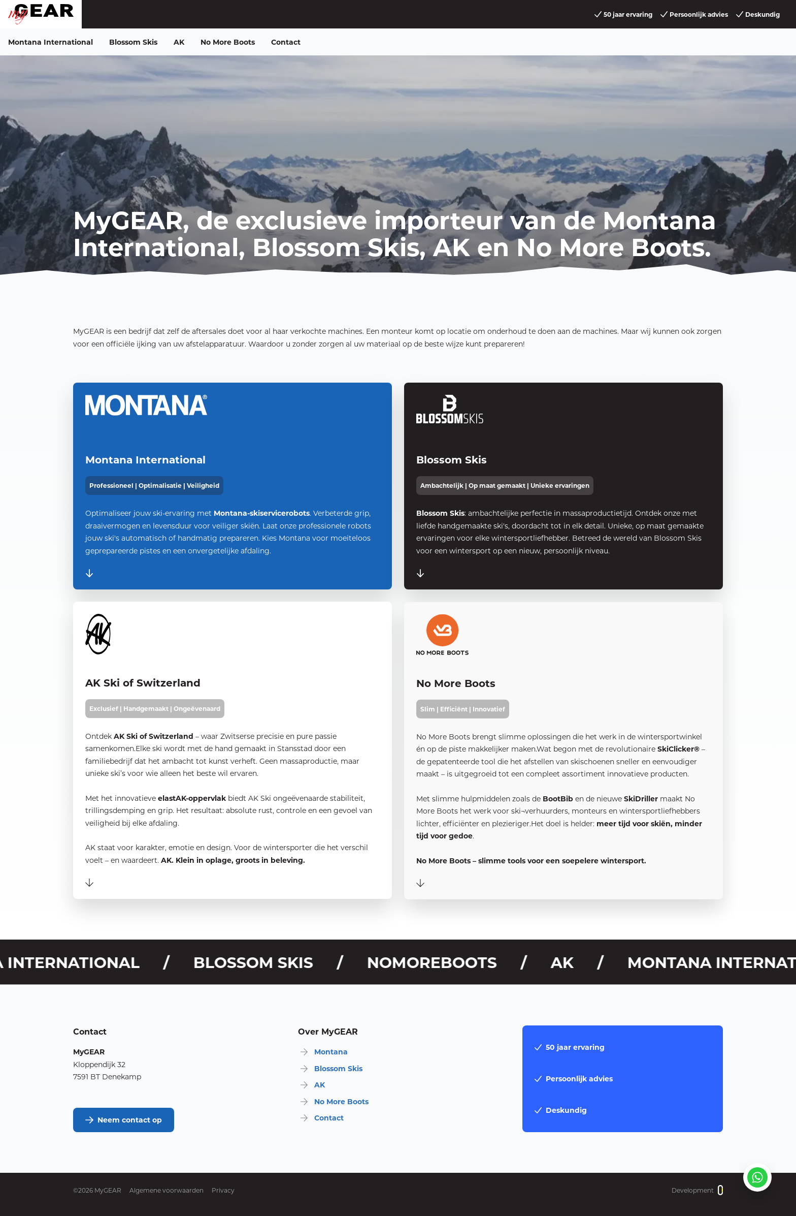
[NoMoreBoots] (563, 766)
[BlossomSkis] (563, 488)
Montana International (50, 42)
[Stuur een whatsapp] (757, 1177)
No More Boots (228, 42)
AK (179, 42)
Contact (286, 42)
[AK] (232, 758)
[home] (41, 14)
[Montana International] (232, 486)
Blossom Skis (133, 42)
